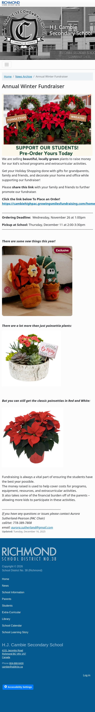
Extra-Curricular (11, 612)
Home (8, 76)
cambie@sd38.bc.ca (12, 667)
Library (6, 619)
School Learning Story (15, 632)
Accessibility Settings (18, 687)
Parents (6, 599)
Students (7, 605)
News (5, 585)
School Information (13, 592)
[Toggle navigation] (6, 64)
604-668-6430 (16, 663)
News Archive (23, 76)
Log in (86, 675)
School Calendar (12, 625)
